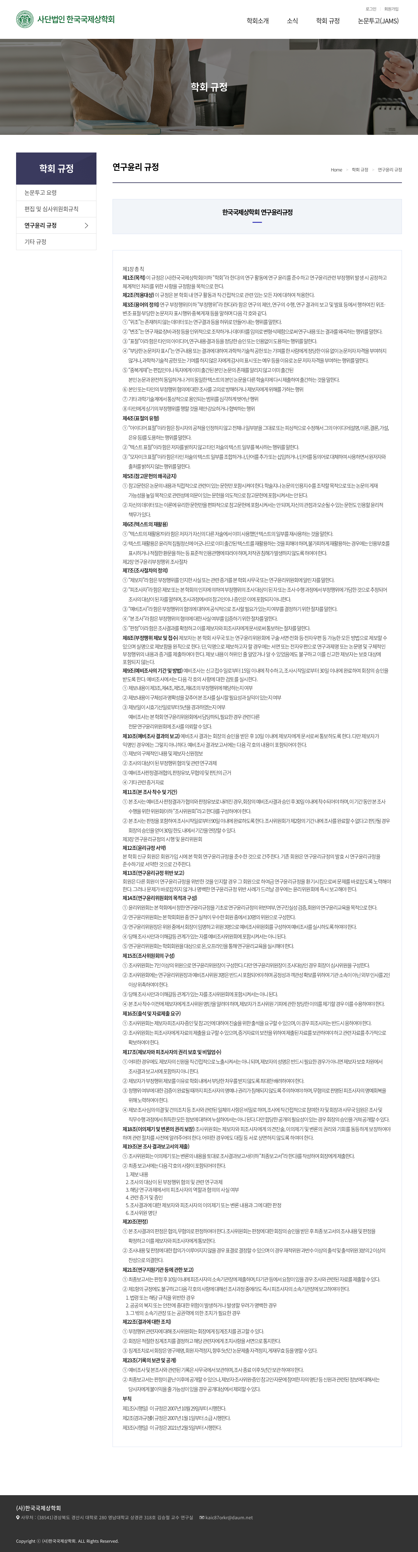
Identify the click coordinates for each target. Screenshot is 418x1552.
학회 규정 (328, 20)
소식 (292, 20)
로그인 (371, 8)
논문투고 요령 (40, 192)
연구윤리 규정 (40, 225)
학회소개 (257, 20)
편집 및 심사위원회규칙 (51, 209)
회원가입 (391, 8)
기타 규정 (35, 241)
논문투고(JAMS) (378, 20)
